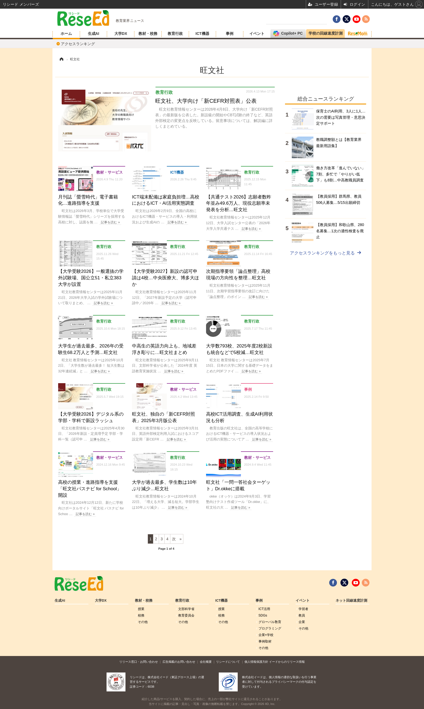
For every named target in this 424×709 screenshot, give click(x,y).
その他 (143, 622)
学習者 (303, 609)
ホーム (66, 33)
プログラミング (270, 628)
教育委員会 (186, 615)
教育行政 (175, 33)
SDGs (263, 615)
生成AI (93, 33)
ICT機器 (202, 33)
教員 (302, 615)
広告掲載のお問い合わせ (179, 661)
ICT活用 (264, 609)
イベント (256, 33)
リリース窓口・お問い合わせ (138, 661)
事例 (229, 33)
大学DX (120, 33)
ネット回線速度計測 (351, 600)
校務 (141, 615)
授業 (141, 609)
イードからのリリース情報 (287, 661)
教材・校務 (147, 33)
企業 (302, 622)
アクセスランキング (78, 44)
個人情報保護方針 (256, 661)
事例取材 (265, 641)
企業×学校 (266, 635)
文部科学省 (186, 609)
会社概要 (206, 661)
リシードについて (228, 661)
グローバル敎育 (270, 622)
